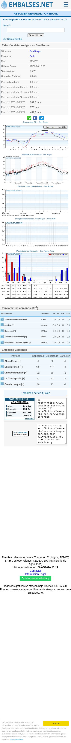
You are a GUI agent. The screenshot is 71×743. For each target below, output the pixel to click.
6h (58, 363)
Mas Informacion (16, 740)
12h (62, 363)
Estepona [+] (10, 380)
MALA (44, 374)
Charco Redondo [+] (15, 422)
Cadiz (33, 105)
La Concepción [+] (14, 427)
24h (68, 363)
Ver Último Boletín (12, 88)
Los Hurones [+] (13, 416)
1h (54, 363)
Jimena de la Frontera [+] (15, 368)
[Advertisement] (35, 34)
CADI (43, 368)
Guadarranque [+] (14, 433)
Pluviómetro (6, 363)
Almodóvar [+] (12, 410)
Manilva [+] (9, 374)
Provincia (45, 363)
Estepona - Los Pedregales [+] (17, 392)
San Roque (35, 100)
